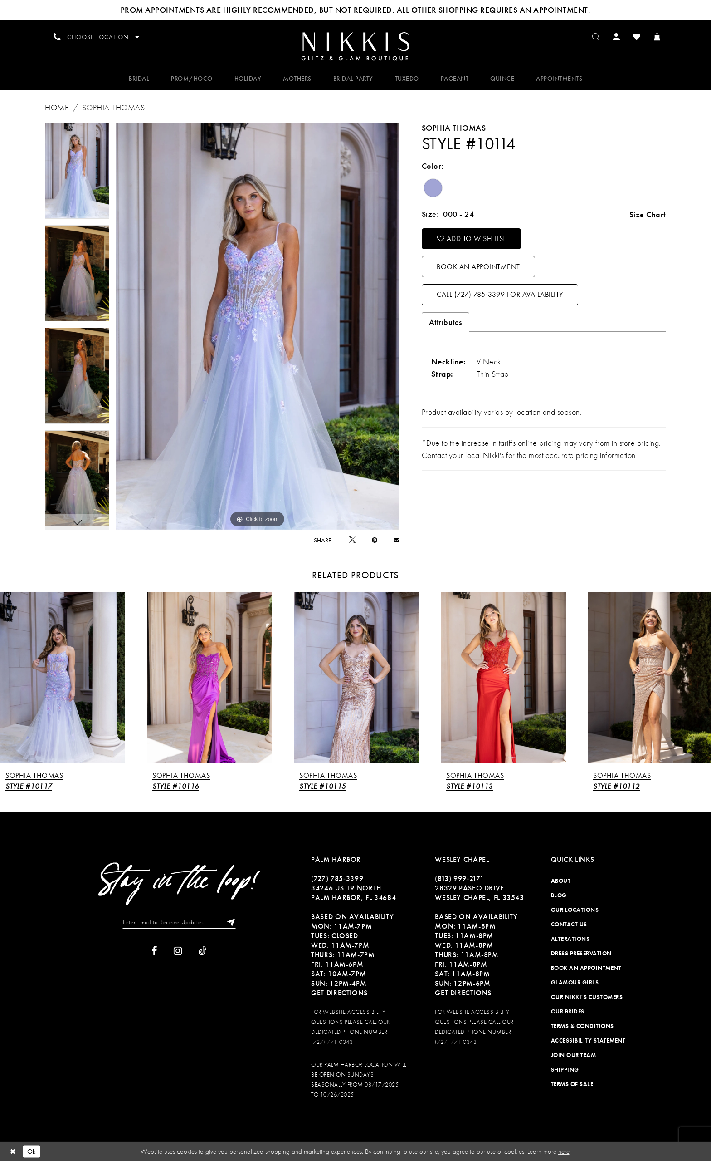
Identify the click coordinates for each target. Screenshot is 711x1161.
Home (56, 107)
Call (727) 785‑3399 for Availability (500, 294)
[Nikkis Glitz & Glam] (355, 46)
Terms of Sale (572, 1084)
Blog (559, 895)
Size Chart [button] (647, 214)
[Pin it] (374, 540)
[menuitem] (355, 46)
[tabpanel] (77, 171)
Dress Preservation (581, 953)
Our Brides (567, 1011)
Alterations (570, 939)
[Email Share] (396, 539)
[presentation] (62, 677)
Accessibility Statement (588, 1040)
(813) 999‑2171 (459, 878)
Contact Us (569, 924)
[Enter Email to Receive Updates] (179, 922)
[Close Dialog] (13, 1151)
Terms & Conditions (582, 1026)
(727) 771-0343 (332, 1042)
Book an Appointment (478, 266)
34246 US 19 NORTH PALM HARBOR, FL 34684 (353, 892)
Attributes (445, 322)
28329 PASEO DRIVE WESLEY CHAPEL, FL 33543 (479, 892)
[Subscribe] (229, 922)
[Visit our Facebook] (154, 951)
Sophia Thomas (113, 107)
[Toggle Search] (596, 36)
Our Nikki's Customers (587, 997)
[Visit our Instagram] (178, 951)
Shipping (565, 1069)
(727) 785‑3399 (337, 878)
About (561, 881)
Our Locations (575, 910)
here (564, 1151)
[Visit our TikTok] (203, 951)
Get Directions (339, 993)
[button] (616, 36)
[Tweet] (352, 539)
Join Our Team (573, 1055)
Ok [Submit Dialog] (31, 1151)
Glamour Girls (575, 982)
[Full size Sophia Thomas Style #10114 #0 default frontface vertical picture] (257, 326)
